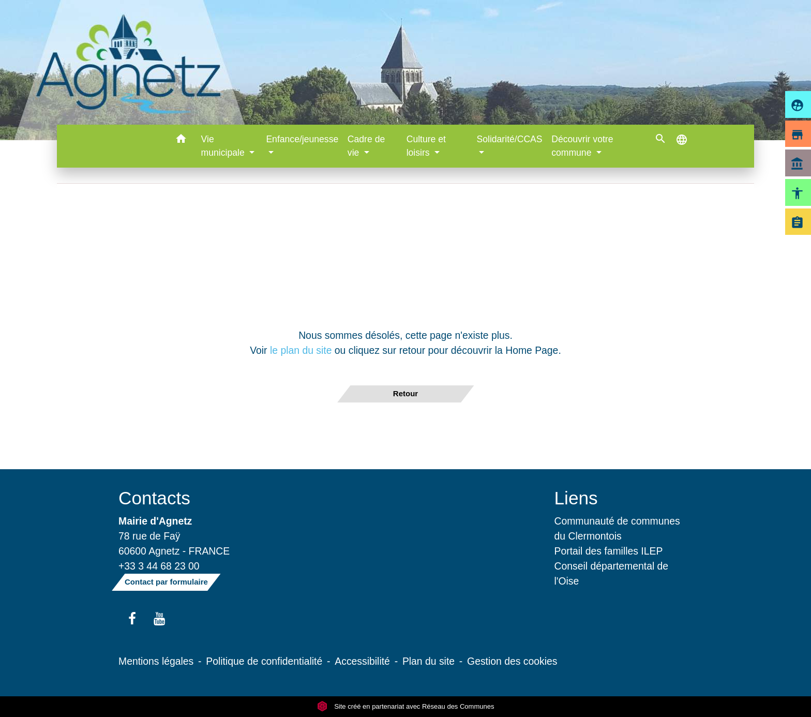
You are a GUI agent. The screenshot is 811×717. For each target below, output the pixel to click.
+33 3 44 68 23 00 (159, 566)
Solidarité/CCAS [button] (509, 139)
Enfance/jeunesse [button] (302, 139)
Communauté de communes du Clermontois (617, 528)
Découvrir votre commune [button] (582, 146)
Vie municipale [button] (224, 146)
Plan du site (428, 661)
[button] (181, 140)
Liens (576, 498)
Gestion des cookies (512, 661)
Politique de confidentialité (264, 661)
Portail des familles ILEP (608, 551)
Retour (405, 393)
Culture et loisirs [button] (426, 146)
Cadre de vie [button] (366, 146)
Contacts (154, 498)
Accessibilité (362, 661)
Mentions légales (155, 661)
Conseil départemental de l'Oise (611, 573)
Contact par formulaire (166, 581)
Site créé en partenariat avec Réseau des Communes (405, 706)
